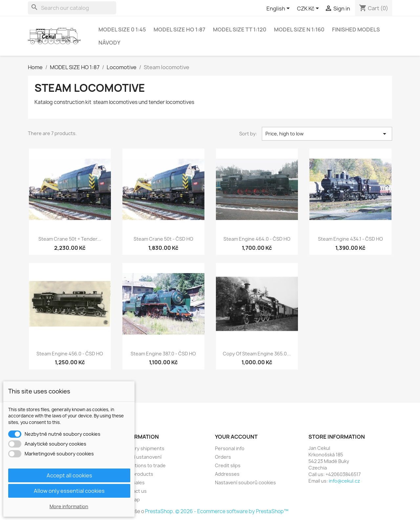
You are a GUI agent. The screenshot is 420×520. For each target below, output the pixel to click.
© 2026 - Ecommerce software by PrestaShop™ (231, 511)
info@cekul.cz (344, 481)
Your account (236, 436)
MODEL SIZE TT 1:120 (239, 29)
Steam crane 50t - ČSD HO (163, 239)
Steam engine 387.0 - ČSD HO (163, 353)
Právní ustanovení (141, 457)
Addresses (227, 474)
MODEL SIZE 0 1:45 (122, 29)
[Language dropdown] (279, 9)
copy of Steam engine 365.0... (257, 353)
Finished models (356, 29)
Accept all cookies (69, 475)
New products (137, 474)
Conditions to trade (143, 465)
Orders (223, 457)
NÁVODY (109, 42)
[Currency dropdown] (309, 9)
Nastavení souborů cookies (245, 482)
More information (69, 506)
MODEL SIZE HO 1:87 (179, 29)
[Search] (72, 7)
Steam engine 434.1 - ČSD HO (350, 239)
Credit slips (228, 465)
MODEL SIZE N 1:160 (299, 29)
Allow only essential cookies (69, 490)
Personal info (229, 448)
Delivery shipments (142, 448)
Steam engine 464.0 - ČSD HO (256, 239)
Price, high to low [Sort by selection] (327, 134)
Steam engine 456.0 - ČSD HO (69, 353)
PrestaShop (159, 511)
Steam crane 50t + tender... (69, 239)
